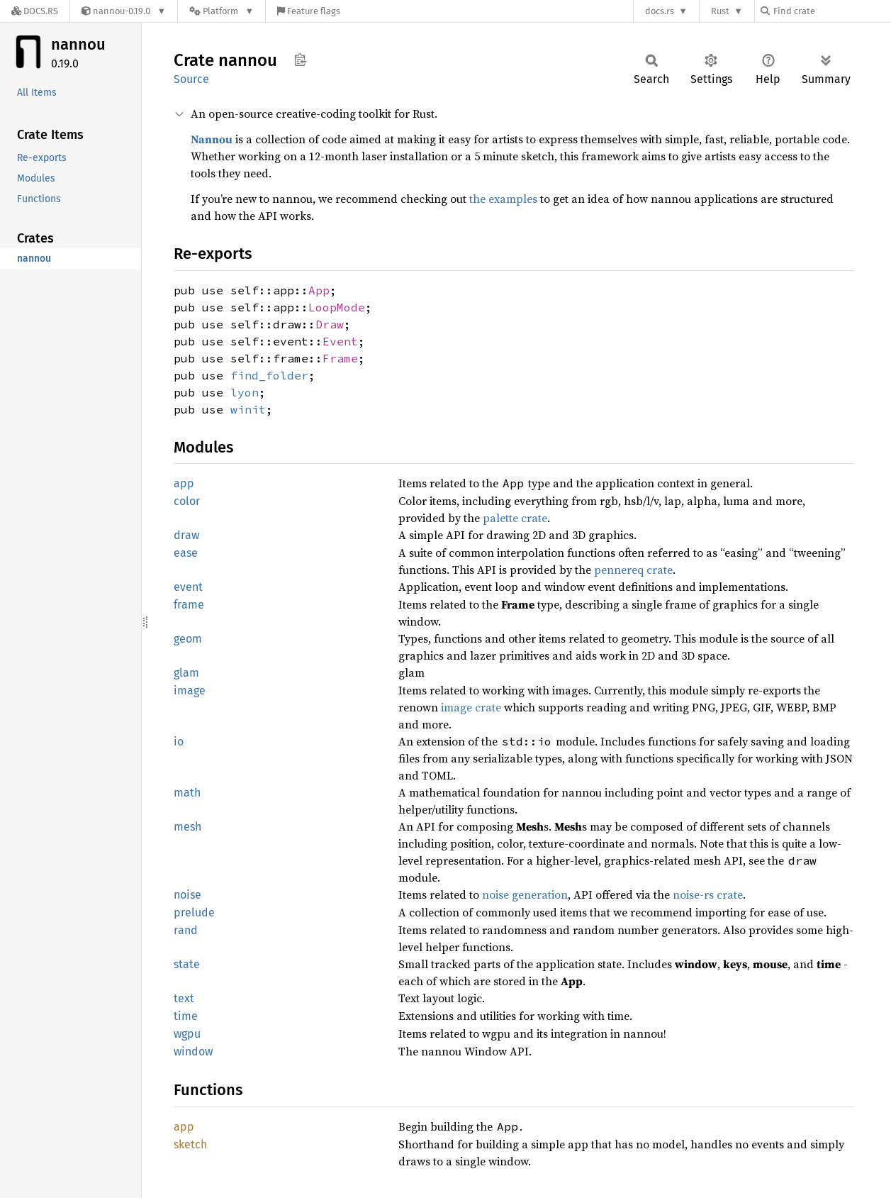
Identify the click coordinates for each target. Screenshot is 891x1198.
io (179, 741)
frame (189, 604)
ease (186, 553)
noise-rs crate (708, 894)
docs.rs (659, 11)
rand (186, 930)
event (188, 587)
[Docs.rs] (34, 11)
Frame (340, 358)
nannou (78, 44)
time (186, 1016)
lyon (244, 392)
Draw (329, 324)
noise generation (525, 894)
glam (186, 673)
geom (188, 638)
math (187, 792)
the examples (503, 198)
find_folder (269, 375)
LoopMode (336, 307)
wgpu (187, 1034)
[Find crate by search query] (831, 11)
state (187, 964)
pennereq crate (633, 569)
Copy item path (300, 60)
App (319, 290)
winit (248, 409)
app (184, 483)
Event (340, 341)
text (184, 998)
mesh (187, 826)
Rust (720, 11)
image (190, 690)
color (187, 501)
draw (186, 535)
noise (187, 895)
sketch (190, 1144)
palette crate (515, 518)
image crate (471, 707)
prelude (194, 912)
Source (191, 79)
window (193, 1051)
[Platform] (221, 11)
